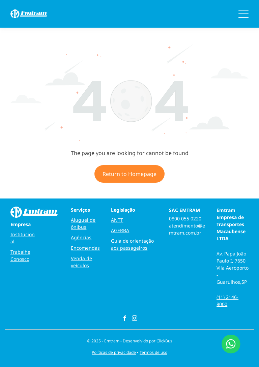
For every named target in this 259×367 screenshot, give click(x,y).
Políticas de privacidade (114, 352)
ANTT (117, 220)
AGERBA (120, 230)
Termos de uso (153, 352)
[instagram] (135, 319)
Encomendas (85, 248)
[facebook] (125, 319)
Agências (81, 237)
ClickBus (164, 341)
